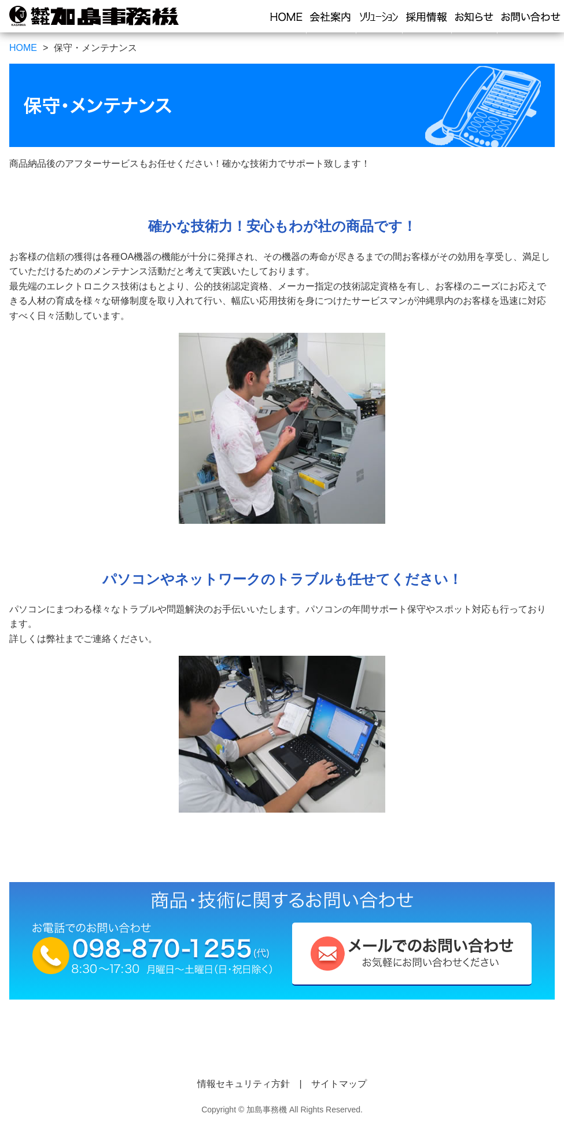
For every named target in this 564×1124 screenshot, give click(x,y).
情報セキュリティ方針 (243, 1084)
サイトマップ (339, 1084)
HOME (23, 48)
